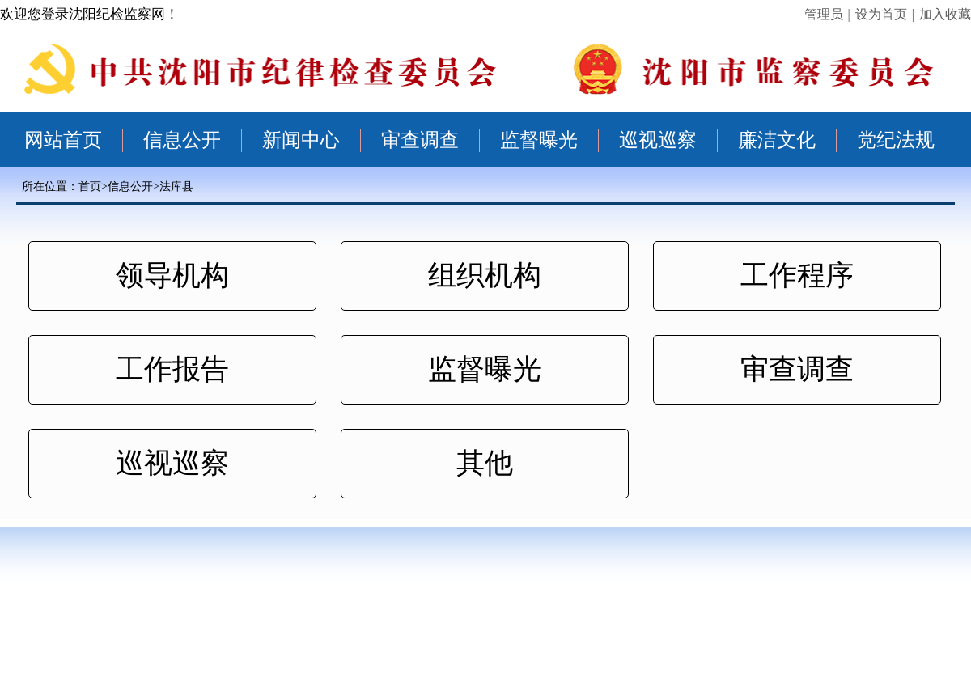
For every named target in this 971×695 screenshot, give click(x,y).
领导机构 (172, 275)
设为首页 (881, 14)
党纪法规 (896, 139)
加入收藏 (945, 14)
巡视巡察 (658, 139)
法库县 (176, 186)
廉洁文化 (777, 139)
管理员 (823, 14)
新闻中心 (301, 139)
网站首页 (63, 139)
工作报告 (172, 369)
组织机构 (484, 275)
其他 (484, 463)
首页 (89, 186)
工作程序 (797, 275)
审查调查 (420, 139)
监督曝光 (539, 139)
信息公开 (182, 139)
